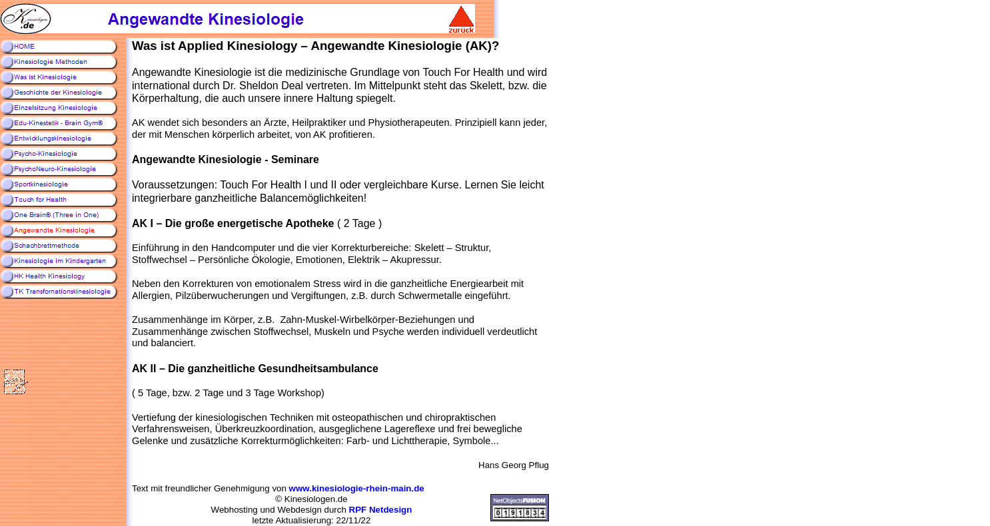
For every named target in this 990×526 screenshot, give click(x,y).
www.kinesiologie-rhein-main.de (356, 488)
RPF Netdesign (380, 510)
